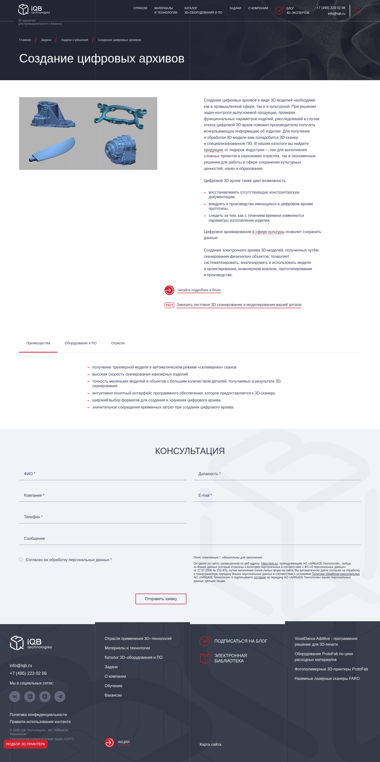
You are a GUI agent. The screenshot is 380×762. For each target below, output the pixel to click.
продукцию (213, 150)
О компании (258, 8)
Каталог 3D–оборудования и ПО (203, 10)
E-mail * (205, 495)
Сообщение (34, 539)
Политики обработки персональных (336, 574)
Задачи (235, 8)
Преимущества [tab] (38, 343)
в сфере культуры (268, 232)
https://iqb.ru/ (269, 563)
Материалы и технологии (165, 10)
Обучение (113, 686)
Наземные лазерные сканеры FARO (327, 678)
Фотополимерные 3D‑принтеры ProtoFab (331, 669)
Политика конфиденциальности (38, 715)
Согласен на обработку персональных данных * (69, 560)
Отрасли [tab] (118, 343)
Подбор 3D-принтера (25, 744)
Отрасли (140, 8)
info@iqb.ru (21, 665)
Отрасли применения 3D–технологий (138, 638)
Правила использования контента (40, 722)
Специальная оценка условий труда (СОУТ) (42, 739)
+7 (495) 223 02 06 (28, 673)
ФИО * (29, 474)
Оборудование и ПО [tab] (81, 343)
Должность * (209, 474)
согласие (260, 577)
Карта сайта (210, 744)
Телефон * (33, 517)
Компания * (34, 495)
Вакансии (113, 695)
